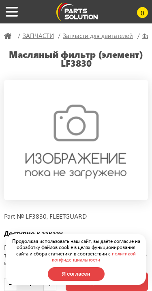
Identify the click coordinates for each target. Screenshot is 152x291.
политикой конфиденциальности (94, 256)
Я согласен (76, 274)
